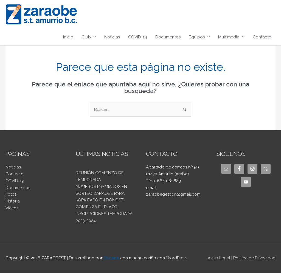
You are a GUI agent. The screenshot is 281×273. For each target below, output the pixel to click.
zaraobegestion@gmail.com (173, 194)
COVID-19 (137, 37)
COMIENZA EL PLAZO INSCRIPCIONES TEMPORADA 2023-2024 (104, 213)
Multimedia (228, 37)
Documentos (168, 37)
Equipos (197, 37)
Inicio (68, 37)
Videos (12, 208)
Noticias (112, 37)
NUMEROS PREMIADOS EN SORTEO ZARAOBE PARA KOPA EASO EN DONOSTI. (101, 193)
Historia (12, 201)
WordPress (176, 257)
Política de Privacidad (254, 257)
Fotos (10, 194)
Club (86, 37)
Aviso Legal (219, 257)
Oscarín (111, 257)
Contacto (262, 37)
